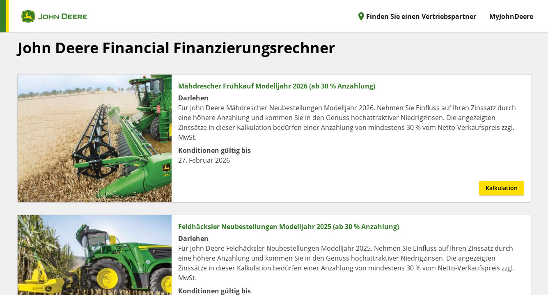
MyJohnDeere (511, 16)
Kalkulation (502, 188)
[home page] (43, 16)
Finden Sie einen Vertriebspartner (416, 16)
